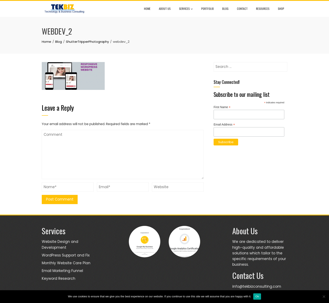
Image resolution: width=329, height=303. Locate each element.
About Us (165, 8)
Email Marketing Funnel (62, 270)
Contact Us (248, 275)
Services (186, 9)
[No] (324, 296)
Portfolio (207, 8)
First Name (222, 107)
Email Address (224, 125)
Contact (242, 8)
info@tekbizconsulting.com (256, 286)
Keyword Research (58, 278)
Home (147, 8)
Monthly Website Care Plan (66, 262)
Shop (281, 8)
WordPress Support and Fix (66, 255)
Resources (262, 8)
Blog (225, 8)
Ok (257, 296)
